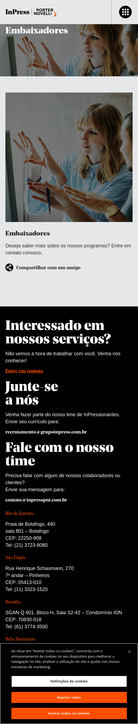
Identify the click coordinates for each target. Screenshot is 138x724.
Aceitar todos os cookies (69, 713)
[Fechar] (129, 652)
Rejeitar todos (69, 697)
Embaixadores (36, 31)
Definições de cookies (69, 681)
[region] (69, 683)
